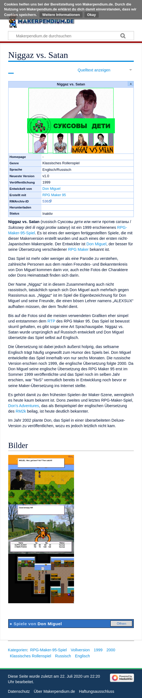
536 (45, 201)
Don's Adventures (23, 406)
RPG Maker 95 (54, 195)
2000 (110, 650)
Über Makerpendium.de (54, 691)
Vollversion (80, 650)
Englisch (82, 656)
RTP (51, 321)
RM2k (21, 411)
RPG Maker (78, 249)
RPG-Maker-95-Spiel (48, 650)
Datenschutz (19, 691)
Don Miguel (51, 189)
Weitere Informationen (61, 15)
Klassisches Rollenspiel (30, 656)
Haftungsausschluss (96, 691)
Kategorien (17, 650)
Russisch (63, 656)
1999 (98, 650)
